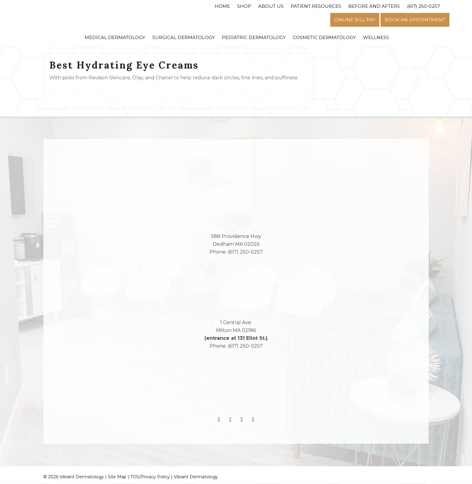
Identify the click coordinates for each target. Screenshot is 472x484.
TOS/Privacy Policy (150, 477)
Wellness (376, 37)
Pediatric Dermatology (254, 37)
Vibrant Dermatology (196, 477)
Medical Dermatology (115, 37)
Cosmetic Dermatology (324, 37)
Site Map (117, 477)
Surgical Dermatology (183, 37)
